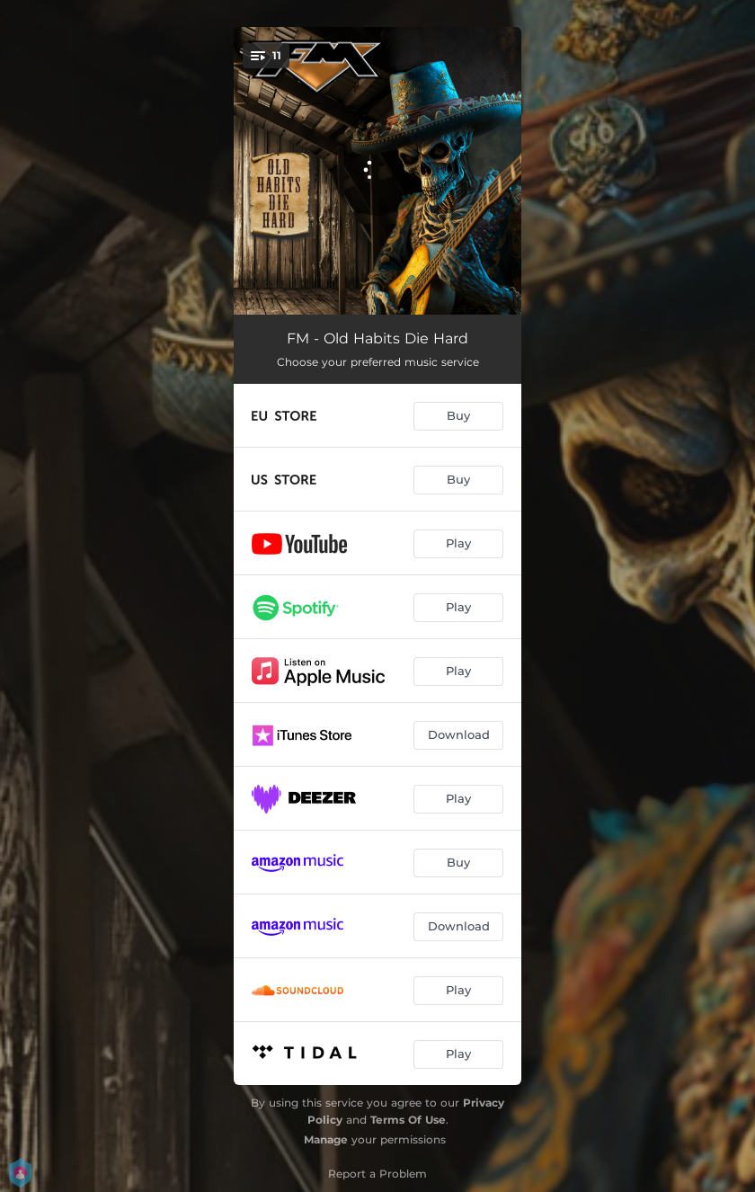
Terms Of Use (408, 1119)
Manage (326, 1139)
